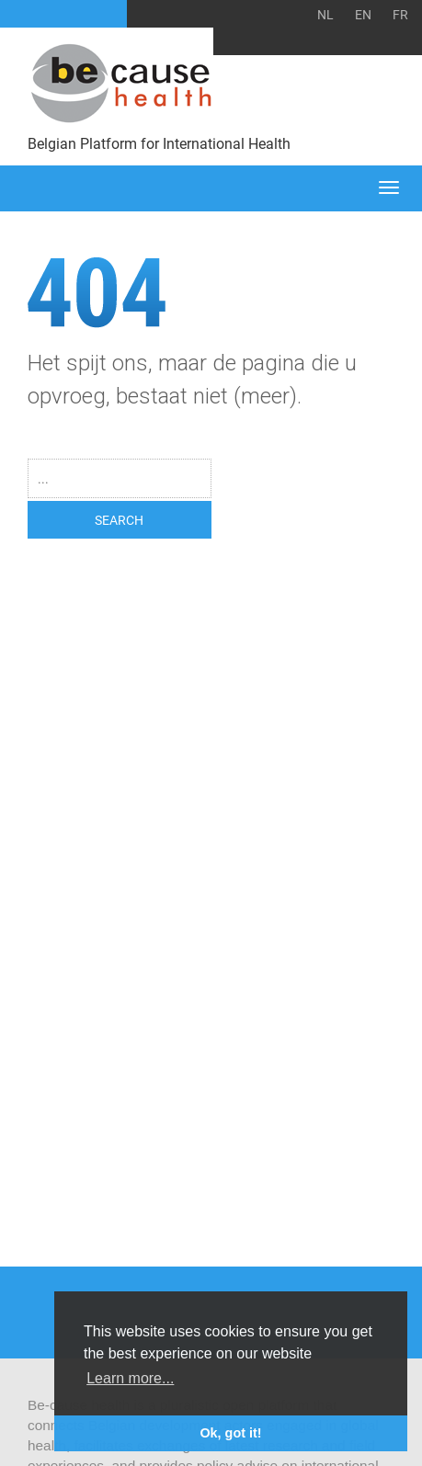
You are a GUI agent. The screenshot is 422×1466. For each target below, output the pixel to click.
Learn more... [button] (130, 1378)
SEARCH (119, 519)
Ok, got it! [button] (230, 1433)
